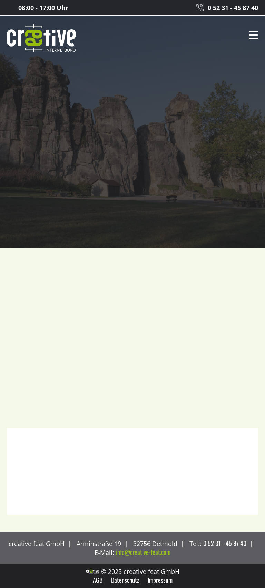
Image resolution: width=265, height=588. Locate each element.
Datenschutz (125, 580)
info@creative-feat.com (143, 552)
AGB (97, 580)
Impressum (160, 580)
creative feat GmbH (41, 38)
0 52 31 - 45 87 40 (233, 7)
